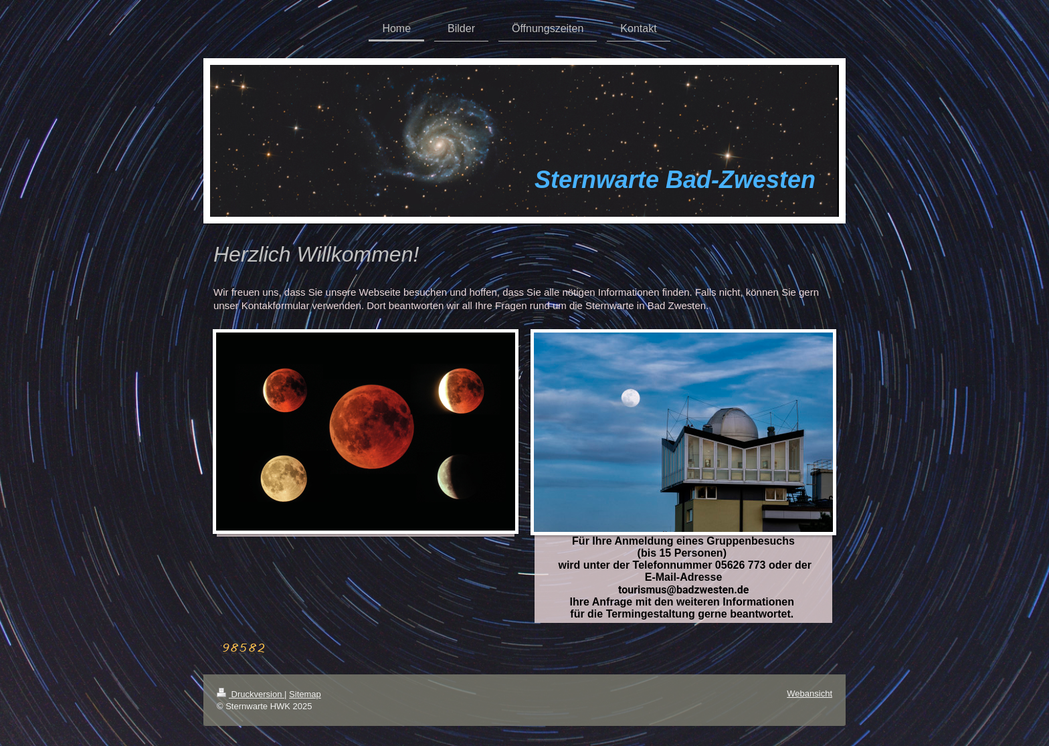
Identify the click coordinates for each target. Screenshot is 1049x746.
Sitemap (305, 694)
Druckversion (250, 694)
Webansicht (809, 693)
